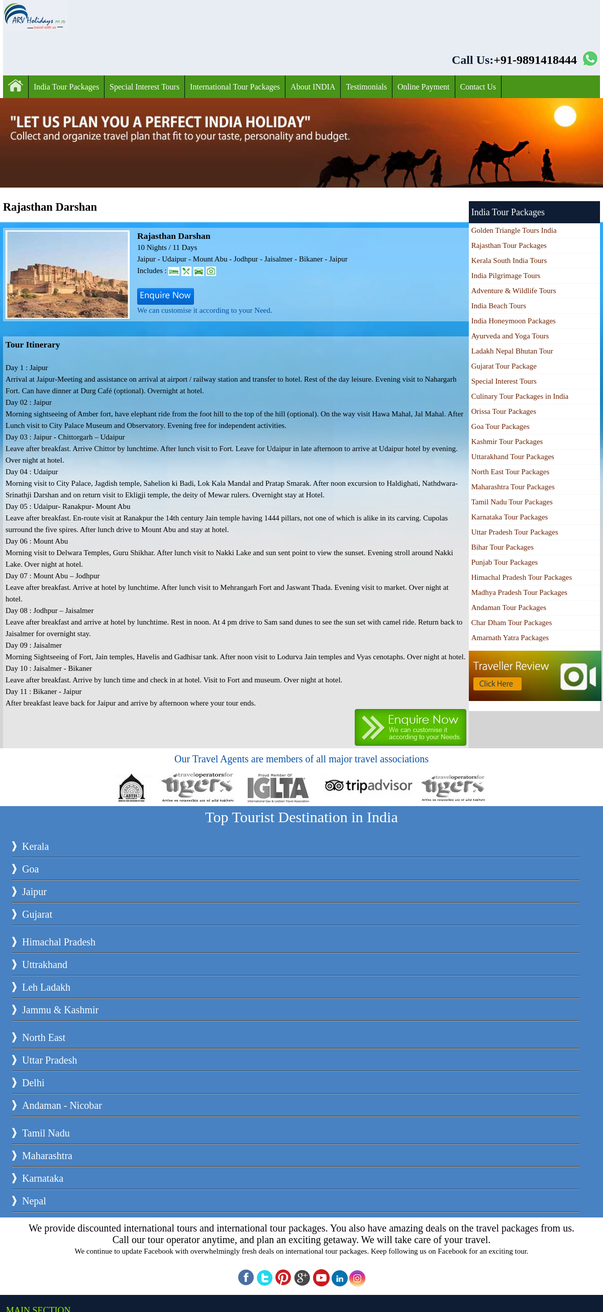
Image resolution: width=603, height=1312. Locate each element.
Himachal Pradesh (58, 941)
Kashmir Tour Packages (507, 442)
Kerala (35, 846)
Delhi (33, 1082)
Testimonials (366, 86)
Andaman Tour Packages (508, 607)
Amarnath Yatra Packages (510, 638)
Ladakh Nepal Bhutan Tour (512, 351)
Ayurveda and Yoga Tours (510, 336)
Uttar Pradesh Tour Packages (514, 532)
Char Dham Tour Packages (511, 623)
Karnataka (42, 1178)
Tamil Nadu (46, 1133)
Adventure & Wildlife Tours (513, 291)
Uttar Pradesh (49, 1060)
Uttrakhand (44, 964)
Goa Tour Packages (500, 426)
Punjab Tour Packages (504, 562)
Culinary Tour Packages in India (520, 396)
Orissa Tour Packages (503, 411)
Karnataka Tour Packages (509, 517)
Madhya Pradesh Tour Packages (519, 592)
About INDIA (312, 86)
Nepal (34, 1200)
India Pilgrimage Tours (506, 276)
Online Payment (423, 86)
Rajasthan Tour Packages (509, 245)
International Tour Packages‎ (235, 86)
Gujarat (37, 914)
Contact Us (478, 86)
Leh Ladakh (46, 987)
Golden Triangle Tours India (514, 230)
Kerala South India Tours (509, 260)
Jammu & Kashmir (60, 1009)
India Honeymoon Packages (513, 321)
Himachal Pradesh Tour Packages (521, 577)
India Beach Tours (498, 306)
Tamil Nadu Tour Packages (512, 502)
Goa (30, 868)
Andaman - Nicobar (62, 1105)
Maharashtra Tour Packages (513, 487)
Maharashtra (47, 1155)
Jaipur (34, 891)
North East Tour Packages (510, 472)
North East (43, 1037)
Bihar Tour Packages (502, 547)
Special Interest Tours (144, 86)
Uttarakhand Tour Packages (512, 457)
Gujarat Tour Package (504, 366)
